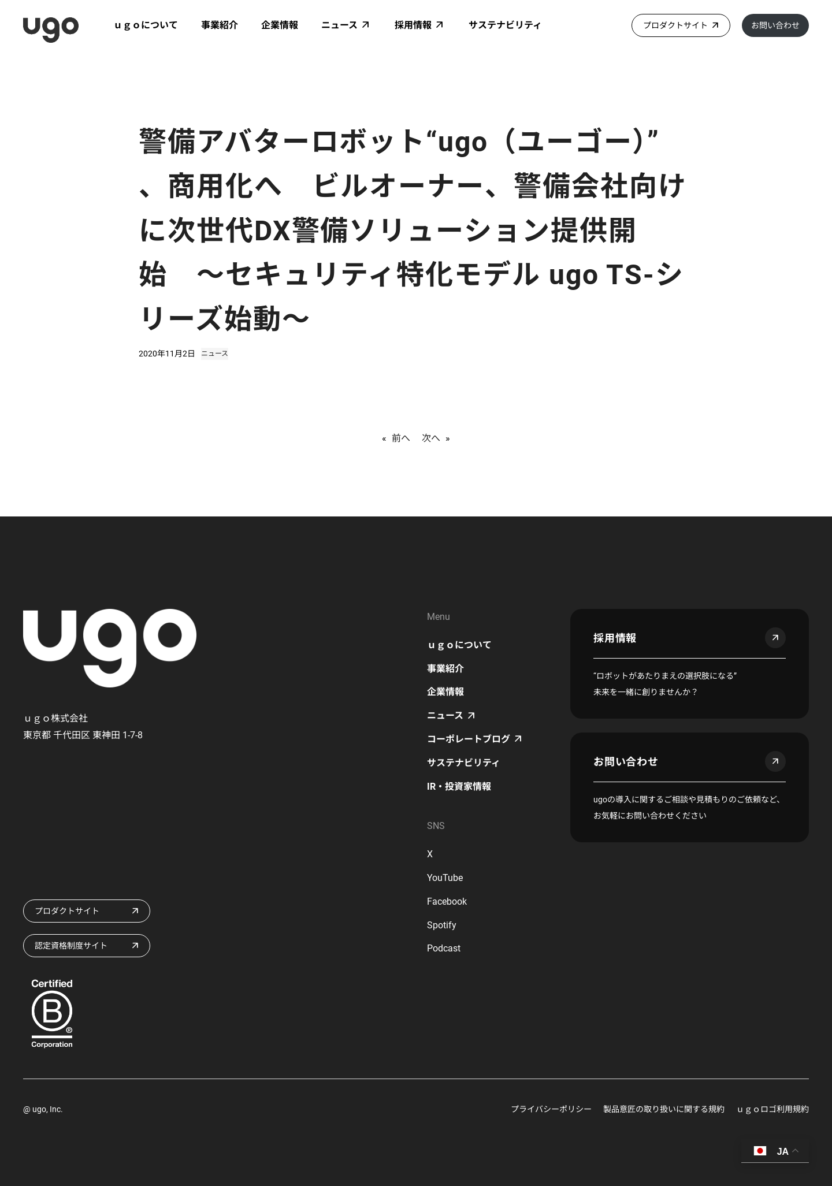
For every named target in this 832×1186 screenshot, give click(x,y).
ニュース (214, 354)
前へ (401, 438)
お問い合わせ (775, 25)
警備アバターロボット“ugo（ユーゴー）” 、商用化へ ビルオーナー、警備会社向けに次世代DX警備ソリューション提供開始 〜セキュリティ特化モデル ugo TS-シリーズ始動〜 (412, 230)
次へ (431, 438)
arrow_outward (775, 637)
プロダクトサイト (675, 25)
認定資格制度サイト (71, 945)
